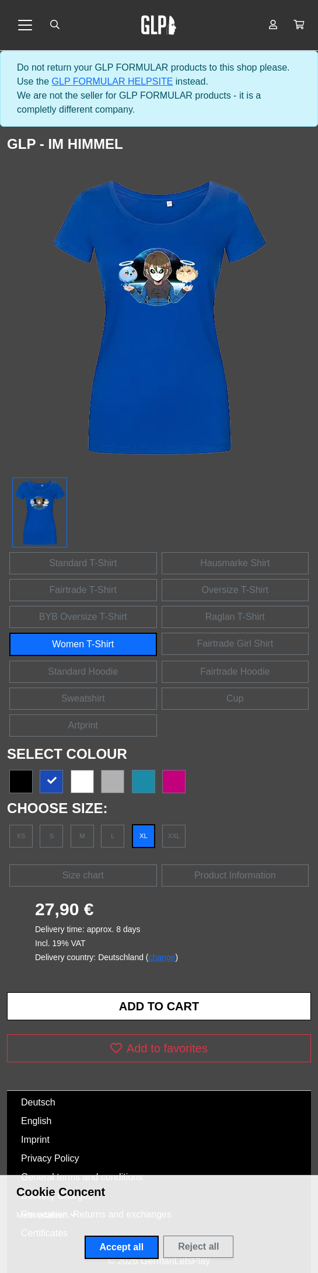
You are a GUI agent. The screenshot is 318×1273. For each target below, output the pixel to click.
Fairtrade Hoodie (235, 671)
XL (143, 835)
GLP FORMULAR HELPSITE (112, 81)
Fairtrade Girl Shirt (235, 643)
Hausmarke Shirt (235, 563)
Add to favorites (159, 1048)
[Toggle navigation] (25, 25)
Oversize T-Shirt (235, 590)
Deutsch (38, 1102)
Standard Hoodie (83, 671)
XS (21, 835)
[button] (298, 25)
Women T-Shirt (83, 644)
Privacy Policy (50, 1158)
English (36, 1121)
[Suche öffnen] (55, 25)
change (162, 957)
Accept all (122, 1247)
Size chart (83, 875)
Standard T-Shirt (83, 563)
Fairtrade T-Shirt (83, 590)
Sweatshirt (83, 698)
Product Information (235, 875)
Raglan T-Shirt (235, 617)
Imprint (35, 1140)
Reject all (198, 1246)
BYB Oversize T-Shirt (83, 617)
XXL (174, 835)
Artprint (83, 725)
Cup (234, 698)
